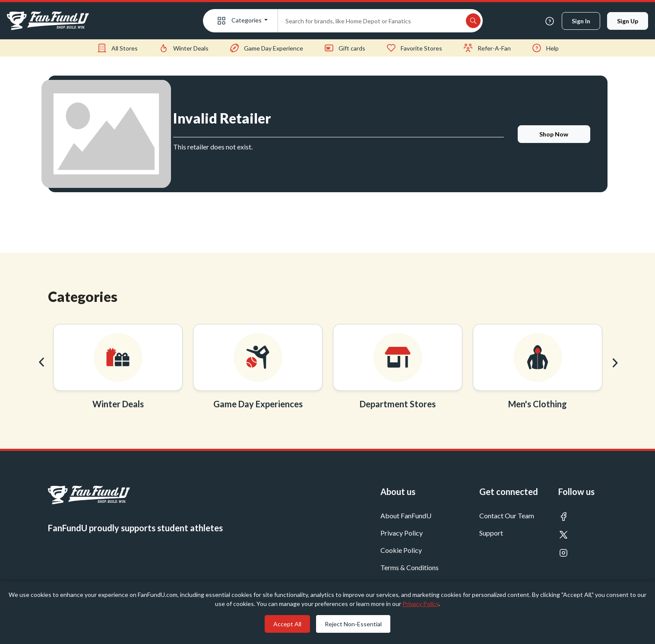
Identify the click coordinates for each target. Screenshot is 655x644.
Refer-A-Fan (487, 48)
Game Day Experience (266, 48)
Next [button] (614, 362)
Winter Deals (183, 48)
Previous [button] (41, 362)
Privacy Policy (401, 533)
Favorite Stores (414, 48)
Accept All (287, 624)
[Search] (371, 20)
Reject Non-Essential (353, 624)
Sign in (581, 21)
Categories (239, 21)
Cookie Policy (401, 550)
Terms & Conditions (409, 567)
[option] (118, 369)
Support (491, 533)
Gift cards (344, 48)
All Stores (117, 48)
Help (545, 48)
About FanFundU (405, 515)
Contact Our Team (506, 515)
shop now (553, 134)
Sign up (627, 21)
